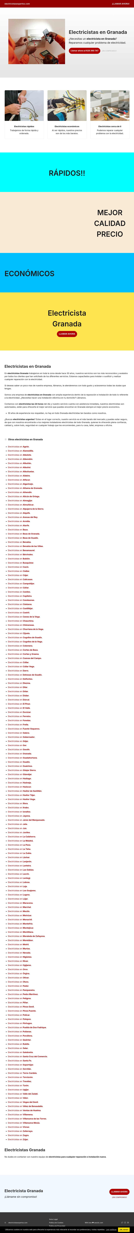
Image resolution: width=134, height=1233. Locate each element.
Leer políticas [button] (111, 1230)
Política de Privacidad (57, 1226)
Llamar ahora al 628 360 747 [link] (85, 50)
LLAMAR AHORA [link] (67, 334)
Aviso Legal (53, 1219)
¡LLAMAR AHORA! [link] (120, 4)
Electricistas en (18, 446)
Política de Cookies (56, 1223)
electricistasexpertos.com (17, 1223)
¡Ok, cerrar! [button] (123, 1230)
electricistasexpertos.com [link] (17, 4)
